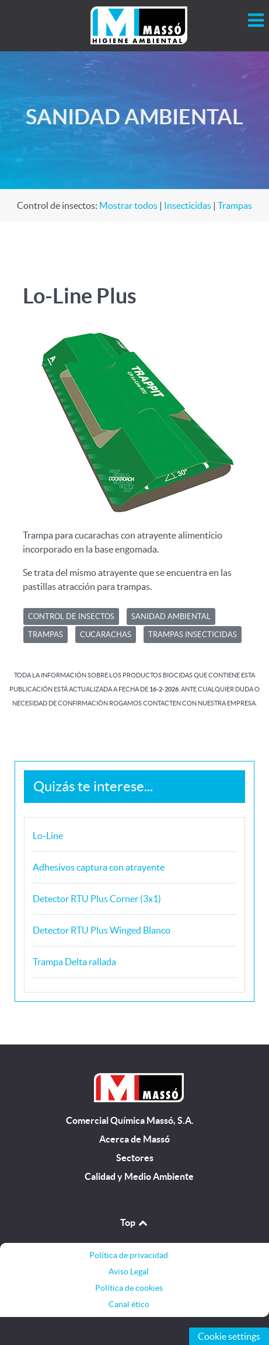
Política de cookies (129, 1287)
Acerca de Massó (134, 1139)
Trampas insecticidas (192, 634)
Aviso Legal (129, 1271)
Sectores (134, 1158)
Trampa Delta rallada (74, 961)
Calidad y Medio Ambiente (139, 1177)
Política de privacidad (128, 1255)
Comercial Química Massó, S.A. (130, 1121)
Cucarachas (105, 634)
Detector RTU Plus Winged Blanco (101, 930)
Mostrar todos (128, 205)
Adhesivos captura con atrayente (99, 867)
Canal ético (129, 1304)
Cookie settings (229, 1336)
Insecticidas (187, 205)
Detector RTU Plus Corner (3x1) (97, 898)
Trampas (235, 205)
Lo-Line (48, 835)
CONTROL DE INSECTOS (71, 616)
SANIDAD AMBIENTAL (171, 616)
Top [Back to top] (134, 1222)
